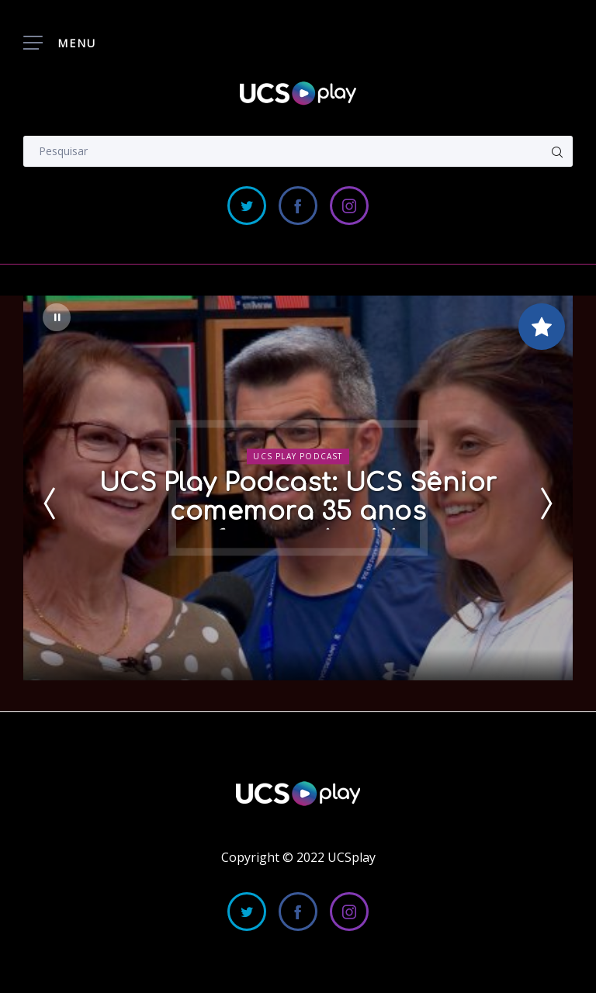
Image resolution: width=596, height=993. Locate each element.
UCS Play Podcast (297, 456)
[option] (298, 488)
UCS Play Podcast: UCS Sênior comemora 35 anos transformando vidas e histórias (298, 526)
